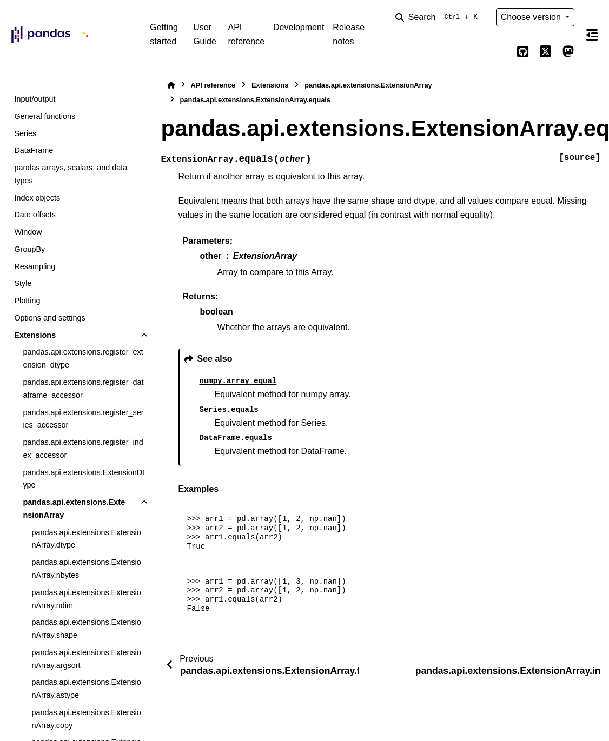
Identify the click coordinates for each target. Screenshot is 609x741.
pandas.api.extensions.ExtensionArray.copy (86, 719)
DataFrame (33, 150)
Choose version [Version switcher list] (532, 17)
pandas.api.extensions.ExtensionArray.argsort (86, 659)
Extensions (35, 335)
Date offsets (35, 214)
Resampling (34, 266)
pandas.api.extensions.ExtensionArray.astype (86, 688)
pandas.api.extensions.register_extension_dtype (83, 358)
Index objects (37, 197)
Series (25, 133)
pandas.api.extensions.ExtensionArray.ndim (86, 599)
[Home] (171, 85)
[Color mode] (500, 52)
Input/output (34, 99)
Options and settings (49, 317)
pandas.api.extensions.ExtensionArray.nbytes (86, 568)
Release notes (349, 34)
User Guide (204, 34)
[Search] (438, 17)
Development (298, 27)
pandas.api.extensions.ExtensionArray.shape (86, 628)
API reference (246, 34)
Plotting (27, 300)
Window (28, 232)
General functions (44, 116)
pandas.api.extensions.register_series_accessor (83, 419)
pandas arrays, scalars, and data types (70, 174)
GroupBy (29, 249)
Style (22, 283)
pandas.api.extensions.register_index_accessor (83, 448)
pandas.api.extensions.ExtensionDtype (83, 479)
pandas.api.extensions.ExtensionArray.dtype (86, 539)
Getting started (164, 34)
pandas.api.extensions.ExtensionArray (74, 508)
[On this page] (591, 34)
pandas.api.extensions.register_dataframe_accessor (83, 388)
